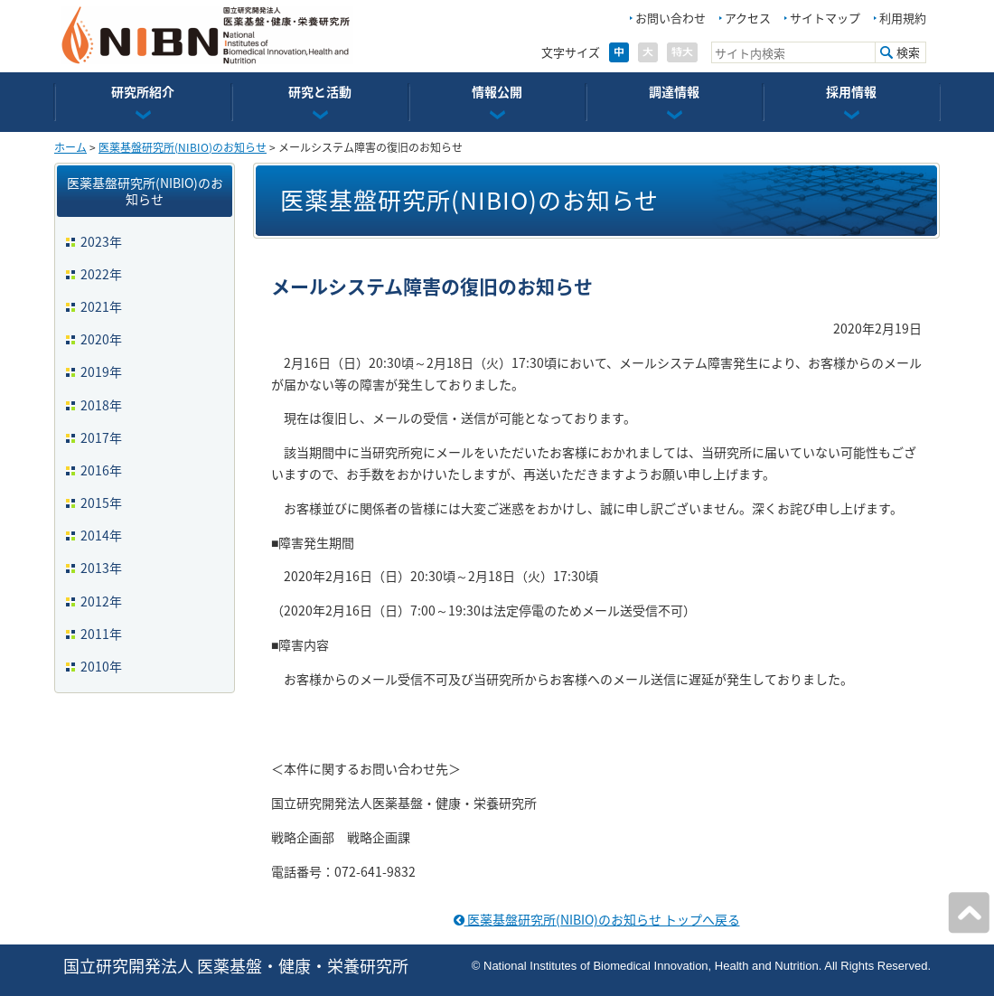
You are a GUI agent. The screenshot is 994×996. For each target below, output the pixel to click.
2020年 (101, 339)
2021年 (101, 306)
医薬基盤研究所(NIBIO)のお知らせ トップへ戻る (597, 919)
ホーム (70, 147)
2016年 (101, 470)
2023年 (101, 241)
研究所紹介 (142, 91)
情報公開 (497, 91)
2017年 (101, 437)
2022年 (101, 274)
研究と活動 (320, 91)
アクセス (748, 17)
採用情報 (851, 91)
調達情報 (674, 91)
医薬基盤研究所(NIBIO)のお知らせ (182, 147)
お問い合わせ (670, 17)
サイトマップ (825, 17)
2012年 (101, 601)
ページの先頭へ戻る (968, 913)
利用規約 (902, 17)
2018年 (101, 405)
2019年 (101, 371)
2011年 (101, 633)
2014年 (101, 535)
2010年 (101, 666)
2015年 (101, 502)
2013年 (101, 567)
